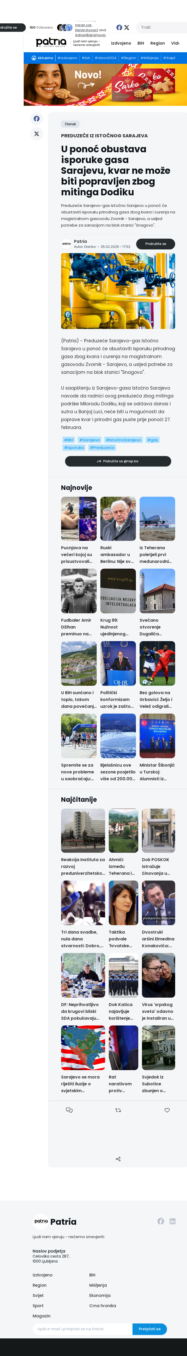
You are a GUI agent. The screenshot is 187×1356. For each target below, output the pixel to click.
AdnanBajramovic (90, 35)
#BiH (68, 440)
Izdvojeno (121, 43)
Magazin (42, 1316)
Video (177, 43)
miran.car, (83, 25)
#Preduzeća (102, 447)
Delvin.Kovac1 (86, 30)
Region (157, 43)
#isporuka (74, 447)
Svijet (38, 1295)
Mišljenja (98, 1285)
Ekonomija (100, 1295)
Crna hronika (102, 1305)
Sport (38, 1305)
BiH (140, 43)
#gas (152, 440)
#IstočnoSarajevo (123, 440)
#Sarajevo (89, 440)
